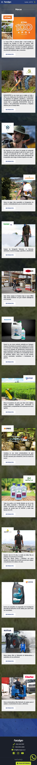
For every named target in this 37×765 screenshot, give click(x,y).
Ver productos (10, 54)
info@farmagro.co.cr (18, 750)
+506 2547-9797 (18, 744)
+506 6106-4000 (18, 747)
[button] (32, 757)
